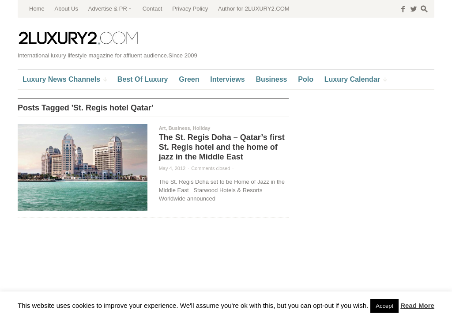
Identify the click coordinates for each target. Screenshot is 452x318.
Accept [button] (384, 306)
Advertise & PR (107, 8)
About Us (66, 8)
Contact (152, 8)
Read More (417, 305)
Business (179, 128)
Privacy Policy (190, 8)
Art (162, 128)
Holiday (202, 128)
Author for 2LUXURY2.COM (254, 8)
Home (37, 8)
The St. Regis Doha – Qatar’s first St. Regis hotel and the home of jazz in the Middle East (222, 147)
